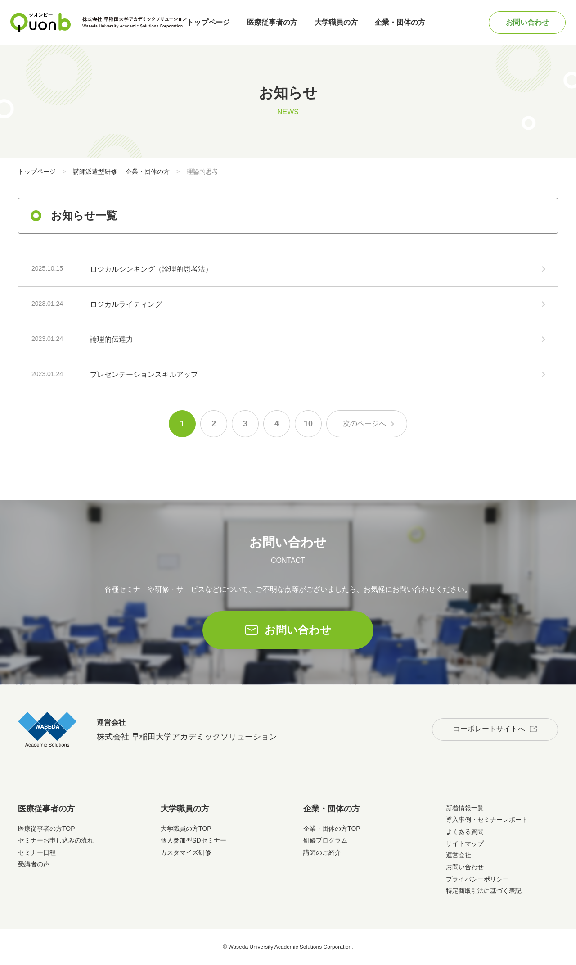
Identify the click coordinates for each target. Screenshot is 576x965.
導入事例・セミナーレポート (487, 819)
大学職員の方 (336, 22)
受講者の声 (34, 864)
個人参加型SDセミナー (193, 840)
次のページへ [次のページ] (364, 423)
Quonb (40, 22)
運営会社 (458, 855)
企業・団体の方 (400, 22)
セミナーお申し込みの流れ (56, 840)
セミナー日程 (37, 852)
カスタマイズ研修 (186, 852)
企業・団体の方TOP (331, 828)
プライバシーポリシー (477, 879)
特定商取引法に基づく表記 (484, 890)
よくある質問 (465, 831)
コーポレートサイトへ (489, 729)
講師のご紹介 (322, 852)
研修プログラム (325, 840)
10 (308, 423)
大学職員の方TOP (186, 828)
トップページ (208, 22)
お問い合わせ (527, 22)
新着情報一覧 (465, 807)
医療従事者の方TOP (46, 828)
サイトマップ (465, 843)
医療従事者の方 (272, 22)
